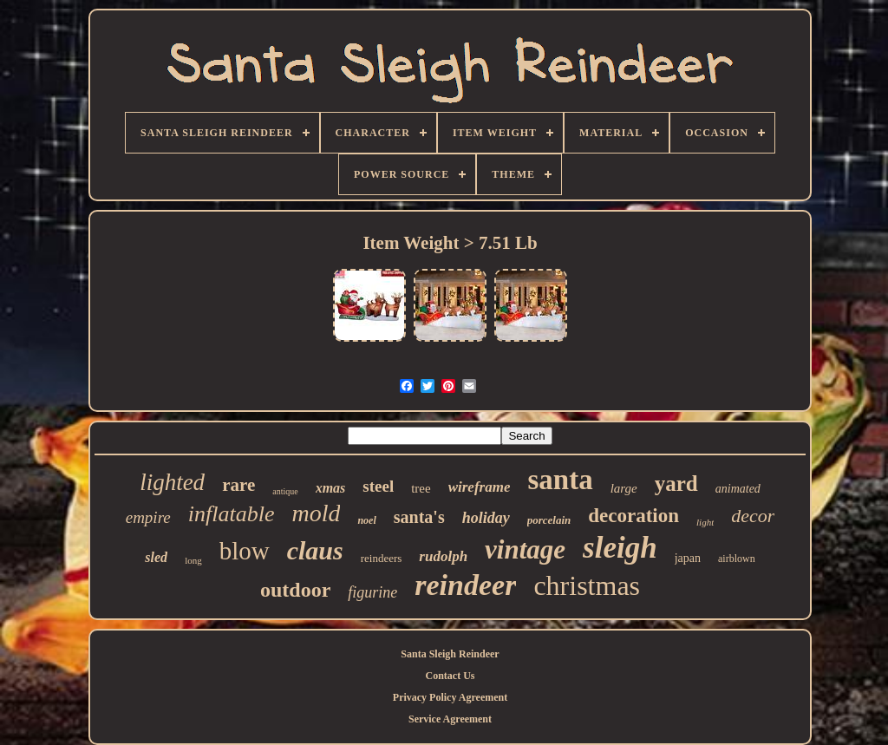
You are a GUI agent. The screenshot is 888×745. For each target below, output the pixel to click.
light (705, 522)
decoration (633, 515)
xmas (331, 487)
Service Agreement (450, 719)
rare (238, 484)
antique (284, 491)
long (193, 560)
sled (156, 557)
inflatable (231, 513)
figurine (372, 592)
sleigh (620, 548)
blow (244, 551)
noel (366, 520)
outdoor (295, 589)
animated (738, 488)
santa (559, 479)
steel (378, 486)
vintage (525, 549)
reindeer (465, 585)
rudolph (443, 556)
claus (315, 550)
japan (688, 558)
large (623, 488)
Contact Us (450, 676)
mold (315, 513)
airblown (736, 558)
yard (676, 483)
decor (752, 515)
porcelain (549, 519)
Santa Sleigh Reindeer (450, 654)
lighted (172, 482)
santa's (419, 516)
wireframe (479, 487)
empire (148, 517)
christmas (586, 585)
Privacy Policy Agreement (450, 697)
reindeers (381, 558)
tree (420, 488)
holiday (486, 517)
